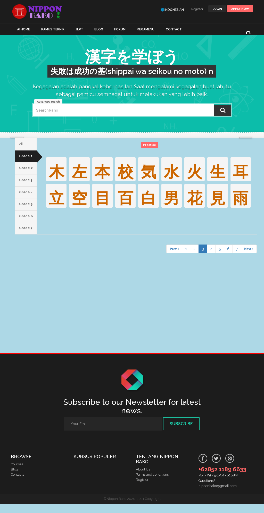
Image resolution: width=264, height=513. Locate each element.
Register (197, 9)
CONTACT (174, 29)
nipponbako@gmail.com (218, 495)
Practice (150, 145)
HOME (25, 29)
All (21, 145)
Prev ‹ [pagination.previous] (174, 258)
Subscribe (181, 432)
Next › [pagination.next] (248, 258)
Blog (14, 478)
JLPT (79, 29)
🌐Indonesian (172, 10)
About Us (143, 478)
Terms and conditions (152, 483)
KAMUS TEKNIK (52, 29)
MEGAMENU (145, 29)
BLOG (98, 29)
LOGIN (217, 9)
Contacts (17, 483)
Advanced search (48, 101)
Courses (17, 473)
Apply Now (240, 9)
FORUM (120, 29)
